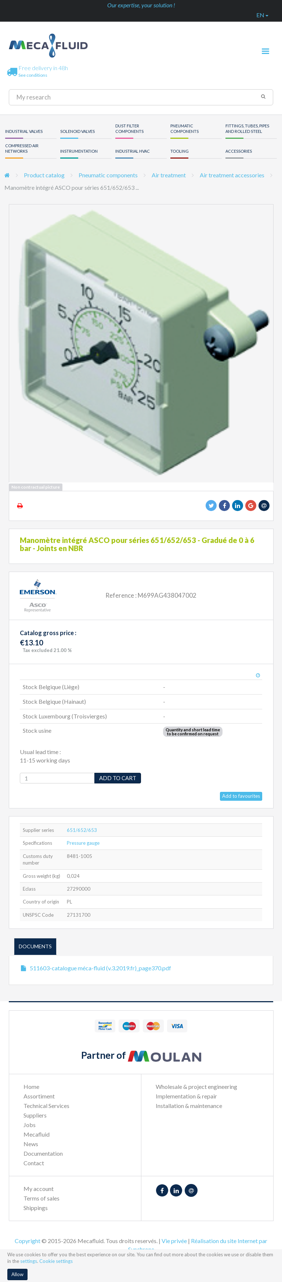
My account (39, 1188)
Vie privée (174, 1240)
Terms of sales (41, 1198)
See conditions (32, 75)
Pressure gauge (83, 843)
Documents (35, 946)
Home (31, 1086)
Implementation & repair (186, 1096)
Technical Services (46, 1105)
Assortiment (39, 1096)
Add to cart (117, 778)
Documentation (43, 1153)
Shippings (36, 1207)
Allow (17, 1274)
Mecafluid (37, 1134)
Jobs (30, 1124)
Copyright (27, 1240)
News (31, 1143)
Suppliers (35, 1115)
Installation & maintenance (189, 1105)
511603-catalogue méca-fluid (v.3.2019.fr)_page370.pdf (100, 967)
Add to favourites (241, 796)
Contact (34, 1162)
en (262, 14)
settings (28, 1261)
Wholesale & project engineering (196, 1086)
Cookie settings (56, 1261)
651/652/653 (82, 830)
